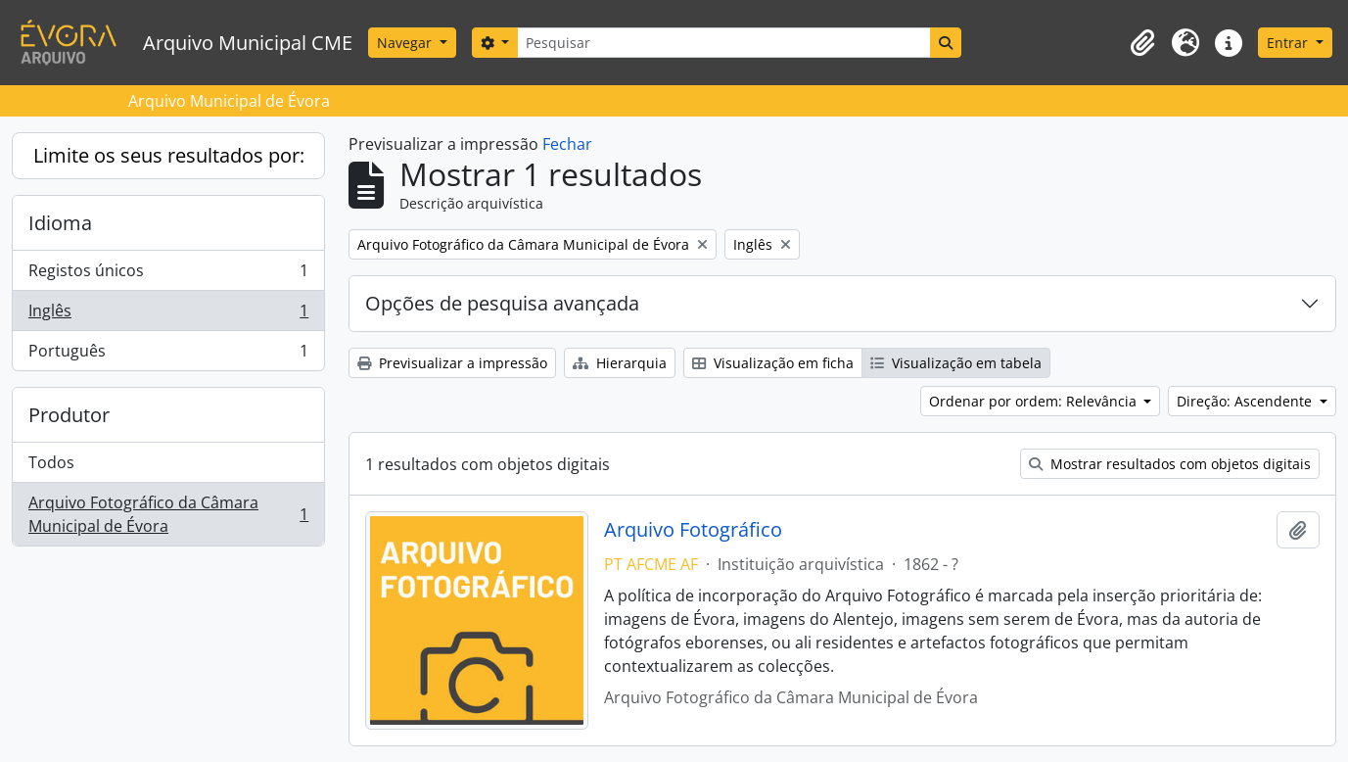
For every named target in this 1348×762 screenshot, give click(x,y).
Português (167, 354)
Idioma (60, 223)
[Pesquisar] (723, 42)
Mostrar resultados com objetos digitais (1170, 463)
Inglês (167, 315)
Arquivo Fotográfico (693, 530)
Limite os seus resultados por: (168, 155)
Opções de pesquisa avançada (502, 303)
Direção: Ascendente (1246, 401)
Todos (51, 462)
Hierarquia (620, 363)
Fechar (567, 144)
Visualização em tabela (956, 363)
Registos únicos (167, 275)
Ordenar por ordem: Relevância (1034, 401)
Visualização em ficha (773, 363)
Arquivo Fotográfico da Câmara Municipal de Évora (167, 514)
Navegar (406, 42)
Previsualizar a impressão (452, 363)
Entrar (1289, 42)
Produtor (69, 415)
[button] (1142, 43)
